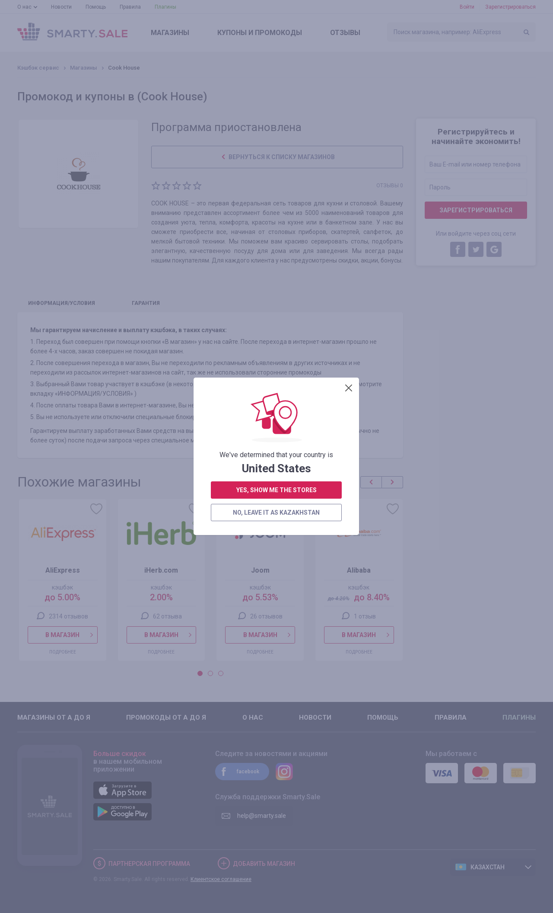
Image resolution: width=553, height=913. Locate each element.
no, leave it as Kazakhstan (276, 278)
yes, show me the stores (276, 255)
